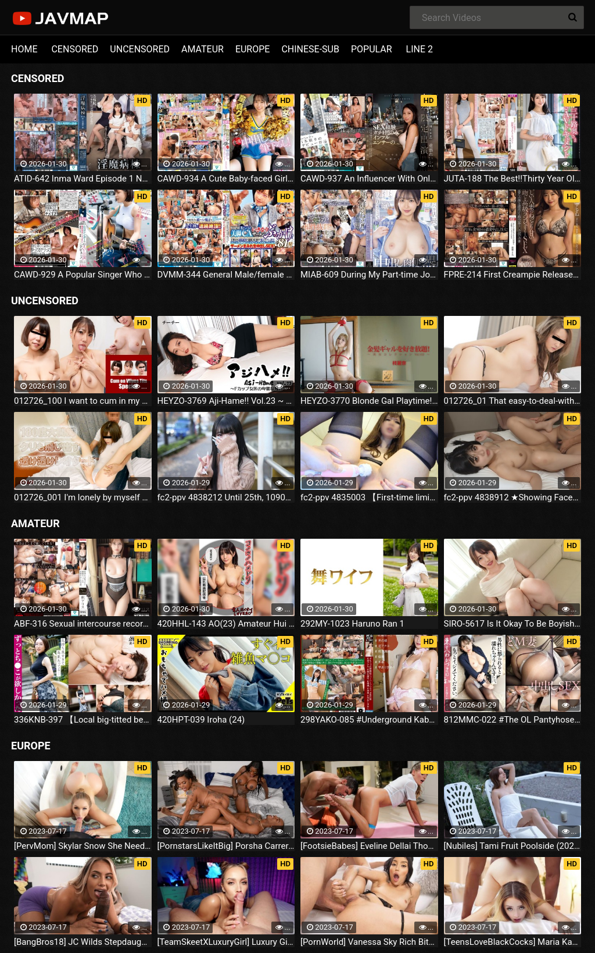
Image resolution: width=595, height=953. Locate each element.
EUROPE (252, 49)
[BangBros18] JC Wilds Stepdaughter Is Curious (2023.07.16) (83, 942)
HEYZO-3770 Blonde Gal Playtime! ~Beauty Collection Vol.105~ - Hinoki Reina (369, 401)
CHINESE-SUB (310, 49)
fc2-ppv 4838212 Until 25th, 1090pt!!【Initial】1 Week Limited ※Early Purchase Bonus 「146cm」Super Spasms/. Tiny (226, 497)
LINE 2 (419, 49)
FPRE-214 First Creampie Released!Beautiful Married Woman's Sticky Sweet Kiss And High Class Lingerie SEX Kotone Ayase (513, 274)
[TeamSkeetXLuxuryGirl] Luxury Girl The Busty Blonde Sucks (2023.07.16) (226, 942)
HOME (24, 49)
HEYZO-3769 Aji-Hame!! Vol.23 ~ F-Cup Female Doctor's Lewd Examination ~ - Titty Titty (226, 401)
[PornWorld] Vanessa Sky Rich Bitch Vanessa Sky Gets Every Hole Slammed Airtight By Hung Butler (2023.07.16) (369, 942)
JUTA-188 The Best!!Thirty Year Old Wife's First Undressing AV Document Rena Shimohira (513, 178)
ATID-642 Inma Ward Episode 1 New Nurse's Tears (83, 178)
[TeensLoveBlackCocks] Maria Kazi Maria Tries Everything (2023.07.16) (513, 942)
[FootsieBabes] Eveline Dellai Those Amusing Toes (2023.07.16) (369, 846)
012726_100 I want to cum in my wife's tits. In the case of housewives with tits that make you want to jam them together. (83, 401)
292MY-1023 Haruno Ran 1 (352, 623)
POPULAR (371, 49)
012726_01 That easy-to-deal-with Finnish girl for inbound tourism (513, 401)
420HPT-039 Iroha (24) (201, 719)
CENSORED (74, 49)
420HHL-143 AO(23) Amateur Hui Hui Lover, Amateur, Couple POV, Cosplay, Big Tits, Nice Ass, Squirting (226, 623)
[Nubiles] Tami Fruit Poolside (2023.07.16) (513, 846)
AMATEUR (202, 49)
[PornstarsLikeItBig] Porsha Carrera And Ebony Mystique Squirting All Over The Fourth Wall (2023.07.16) (226, 846)
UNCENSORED (140, 49)
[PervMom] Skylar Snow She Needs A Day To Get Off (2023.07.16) (83, 846)
